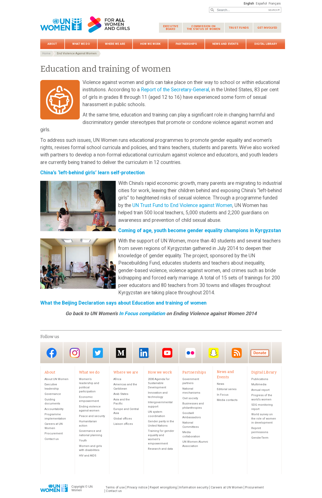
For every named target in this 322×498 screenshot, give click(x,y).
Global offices (122, 418)
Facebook (51, 353)
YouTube (167, 353)
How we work (150, 44)
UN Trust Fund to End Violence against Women (182, 205)
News (220, 384)
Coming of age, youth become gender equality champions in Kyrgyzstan (199, 230)
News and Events (225, 44)
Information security (194, 487)
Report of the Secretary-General (175, 90)
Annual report (260, 390)
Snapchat (213, 353)
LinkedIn (144, 353)
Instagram (74, 353)
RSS (236, 353)
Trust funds (239, 27)
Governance (53, 394)
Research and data (160, 448)
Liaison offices (123, 424)
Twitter (98, 353)
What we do (81, 44)
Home (46, 53)
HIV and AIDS (87, 455)
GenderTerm (259, 437)
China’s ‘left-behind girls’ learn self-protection (92, 173)
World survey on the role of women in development (263, 418)
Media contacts (227, 400)
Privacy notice (137, 487)
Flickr (190, 353)
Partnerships (186, 44)
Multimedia (258, 384)
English (249, 3)
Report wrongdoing (163, 487)
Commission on (203, 28)
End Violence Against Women (77, 53)
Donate (260, 353)
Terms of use (115, 487)
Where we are (115, 44)
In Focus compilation (142, 313)
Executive (170, 28)
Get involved (267, 27)
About (52, 44)
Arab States (120, 394)
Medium (121, 353)
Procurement (54, 433)
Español (261, 3)
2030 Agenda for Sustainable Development (159, 383)
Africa (117, 379)
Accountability (54, 409)
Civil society (190, 398)
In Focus (222, 394)
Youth (83, 440)
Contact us (52, 439)
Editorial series (226, 389)
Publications (259, 379)
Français (275, 3)
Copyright (77, 486)
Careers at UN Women (227, 487)
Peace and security (92, 416)
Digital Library (265, 44)
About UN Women (56, 379)
